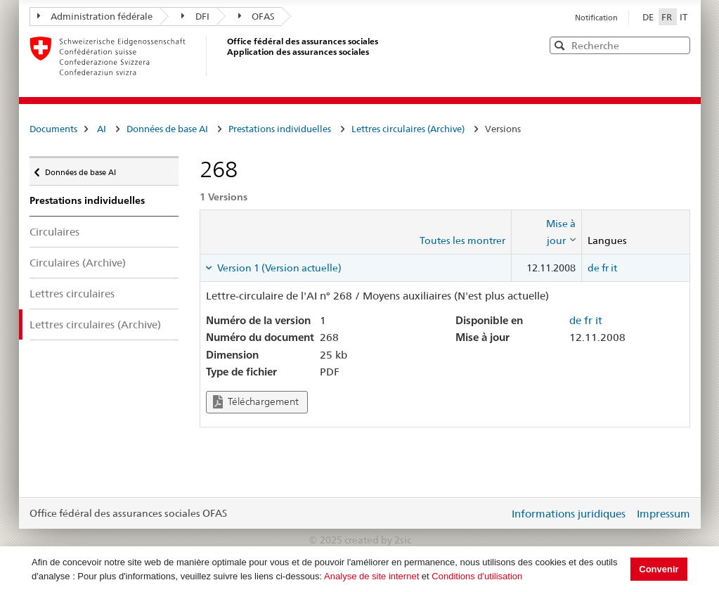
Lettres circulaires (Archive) (408, 128)
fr (605, 268)
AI (101, 128)
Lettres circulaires (72, 293)
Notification (596, 17)
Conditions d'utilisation (477, 576)
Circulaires (54, 231)
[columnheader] (546, 232)
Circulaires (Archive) (78, 262)
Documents (53, 128)
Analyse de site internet (371, 576)
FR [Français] (667, 16)
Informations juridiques (569, 513)
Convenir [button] (658, 569)
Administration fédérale (95, 16)
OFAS (257, 16)
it (614, 268)
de (594, 268)
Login (495, 513)
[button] (678, 44)
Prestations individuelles (279, 128)
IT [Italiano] (683, 16)
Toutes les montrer (462, 240)
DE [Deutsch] (649, 16)
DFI (195, 16)
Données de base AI (167, 128)
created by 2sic (377, 540)
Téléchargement (256, 401)
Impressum (663, 513)
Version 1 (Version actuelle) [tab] (278, 268)
